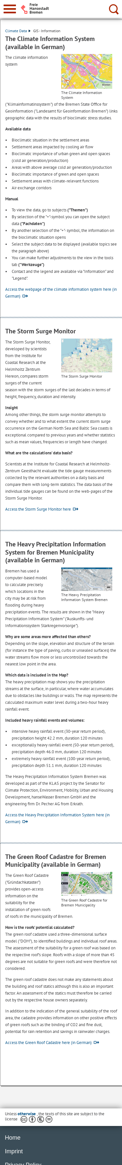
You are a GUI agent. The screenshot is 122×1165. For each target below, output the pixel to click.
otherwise (27, 1114)
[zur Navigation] (10, 9)
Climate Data (18, 30)
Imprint (14, 1151)
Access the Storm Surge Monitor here (38, 509)
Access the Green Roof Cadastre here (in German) (48, 1042)
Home (12, 1137)
